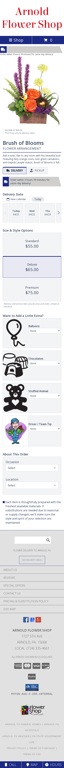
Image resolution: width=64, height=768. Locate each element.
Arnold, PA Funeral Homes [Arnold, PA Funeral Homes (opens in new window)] (23, 724)
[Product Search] (32, 540)
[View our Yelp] (38, 621)
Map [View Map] (32, 764)
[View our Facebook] (26, 621)
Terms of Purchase (42, 748)
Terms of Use (32, 754)
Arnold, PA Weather (15, 736)
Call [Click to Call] (10, 764)
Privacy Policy (16, 748)
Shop (16, 40)
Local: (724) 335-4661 (32, 648)
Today (37, 199)
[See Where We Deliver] (32, 559)
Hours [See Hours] (53, 764)
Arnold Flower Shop (32, 18)
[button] (32, 687)
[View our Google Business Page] (32, 621)
